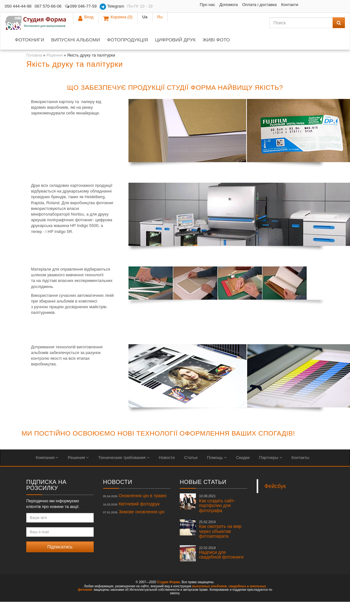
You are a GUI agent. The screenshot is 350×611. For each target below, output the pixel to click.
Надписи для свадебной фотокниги (221, 562)
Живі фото (216, 49)
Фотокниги (29, 49)
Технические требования (123, 466)
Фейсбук (275, 495)
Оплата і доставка (223, 4)
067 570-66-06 (48, 6)
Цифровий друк (175, 49)
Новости (167, 466)
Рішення (55, 64)
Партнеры (270, 466)
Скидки (243, 466)
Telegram (112, 6)
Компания (47, 466)
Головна (34, 64)
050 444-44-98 (18, 6)
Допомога (192, 4)
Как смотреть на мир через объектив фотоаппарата (220, 538)
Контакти (201, 13)
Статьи (190, 466)
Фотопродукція (127, 49)
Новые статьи (203, 491)
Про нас (170, 4)
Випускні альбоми (75, 49)
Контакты (300, 466)
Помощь (217, 466)
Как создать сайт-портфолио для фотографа (217, 512)
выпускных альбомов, (210, 595)
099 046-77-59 (81, 6)
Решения (78, 466)
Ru (337, 6)
